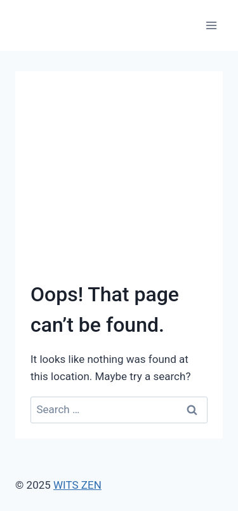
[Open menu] (211, 25)
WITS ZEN (77, 485)
